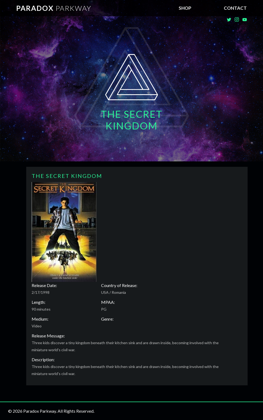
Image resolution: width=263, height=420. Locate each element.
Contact (235, 8)
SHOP (185, 8)
